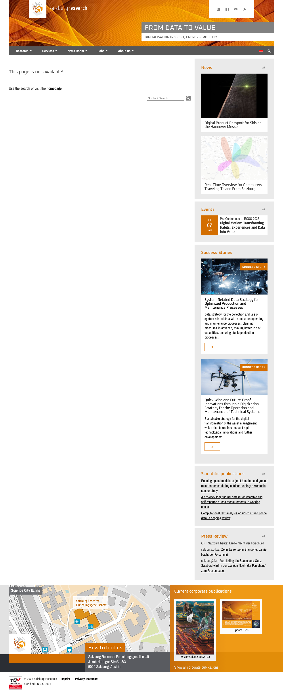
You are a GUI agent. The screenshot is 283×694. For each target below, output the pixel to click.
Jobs (101, 50)
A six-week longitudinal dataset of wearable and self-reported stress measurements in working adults (231, 501)
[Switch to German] (261, 51)
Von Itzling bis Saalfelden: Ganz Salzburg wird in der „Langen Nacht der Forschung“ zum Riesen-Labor (233, 565)
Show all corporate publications (196, 667)
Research (22, 50)
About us (124, 50)
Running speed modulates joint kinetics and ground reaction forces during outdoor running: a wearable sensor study (234, 485)
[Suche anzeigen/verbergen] (269, 50)
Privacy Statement (86, 679)
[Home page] (37, 9)
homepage (54, 88)
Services (48, 50)
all (263, 68)
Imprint (65, 679)
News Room (76, 50)
